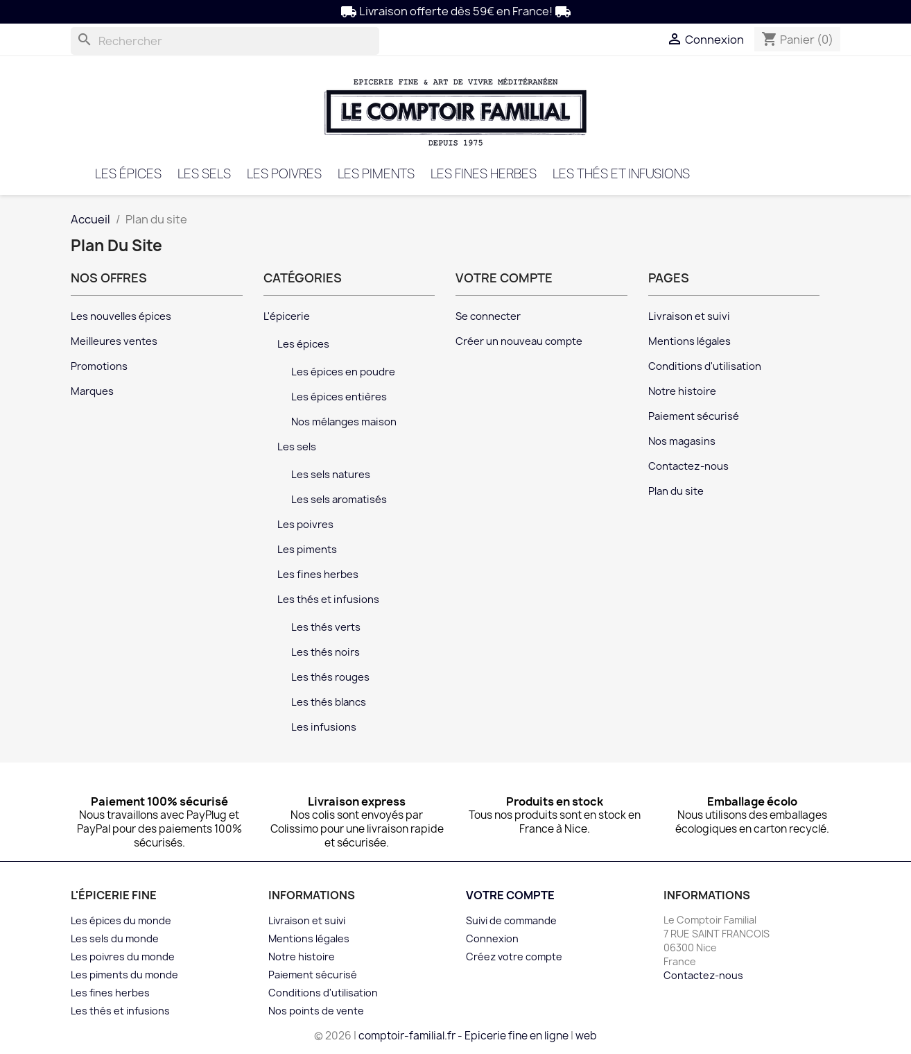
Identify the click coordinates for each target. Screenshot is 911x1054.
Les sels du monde (115, 938)
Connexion (492, 938)
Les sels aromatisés (339, 500)
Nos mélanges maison (344, 422)
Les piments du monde (124, 974)
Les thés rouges (330, 677)
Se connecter (488, 316)
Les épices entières (339, 397)
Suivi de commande (511, 920)
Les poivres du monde (123, 956)
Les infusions (323, 727)
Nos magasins (681, 441)
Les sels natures (330, 475)
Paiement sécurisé (693, 416)
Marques (92, 391)
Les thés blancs (328, 702)
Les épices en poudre (343, 372)
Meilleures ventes (114, 341)
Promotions (99, 366)
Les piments (376, 173)
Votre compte (510, 895)
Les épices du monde (121, 920)
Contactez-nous (688, 466)
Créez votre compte (514, 956)
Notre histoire (682, 391)
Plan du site (676, 491)
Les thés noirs (325, 652)
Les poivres (284, 173)
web (586, 1035)
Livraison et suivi (689, 316)
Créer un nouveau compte (519, 341)
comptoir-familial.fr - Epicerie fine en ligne (463, 1035)
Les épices (128, 173)
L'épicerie (286, 316)
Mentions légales (689, 341)
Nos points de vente (316, 1010)
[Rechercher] (225, 41)
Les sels (204, 173)
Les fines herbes (484, 173)
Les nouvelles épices (121, 316)
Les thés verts (326, 627)
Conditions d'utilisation (704, 366)
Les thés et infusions (621, 173)
